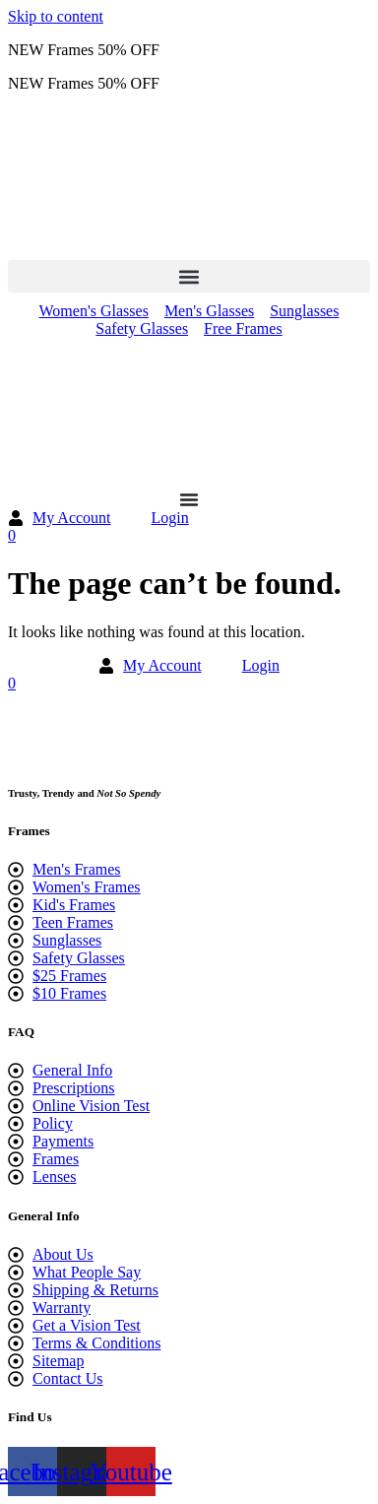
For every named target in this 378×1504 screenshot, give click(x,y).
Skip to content (55, 16)
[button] (189, 276)
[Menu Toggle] (189, 499)
